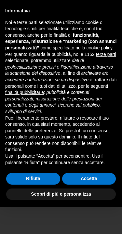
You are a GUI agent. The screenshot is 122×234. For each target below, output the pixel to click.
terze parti (106, 54)
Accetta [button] (89, 178)
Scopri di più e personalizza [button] (61, 194)
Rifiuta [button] (33, 178)
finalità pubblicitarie (24, 92)
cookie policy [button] (99, 47)
